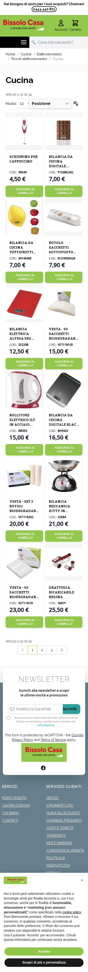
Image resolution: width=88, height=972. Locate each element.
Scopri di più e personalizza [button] (43, 962)
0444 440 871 (44, 9)
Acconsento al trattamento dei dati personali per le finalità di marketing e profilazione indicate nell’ (46, 721)
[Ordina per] (50, 104)
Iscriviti (70, 709)
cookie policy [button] (71, 912)
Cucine (26, 54)
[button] (82, 880)
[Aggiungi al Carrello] (24, 191)
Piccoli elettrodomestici (29, 59)
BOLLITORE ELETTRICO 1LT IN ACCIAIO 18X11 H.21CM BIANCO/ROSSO (22, 424)
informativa (45, 725)
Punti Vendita (14, 798)
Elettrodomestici (49, 54)
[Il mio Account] (61, 25)
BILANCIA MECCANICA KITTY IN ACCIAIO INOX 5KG (61, 511)
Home (10, 54)
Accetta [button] (44, 951)
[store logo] (23, 24)
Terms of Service (53, 740)
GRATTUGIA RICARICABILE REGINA (61, 592)
